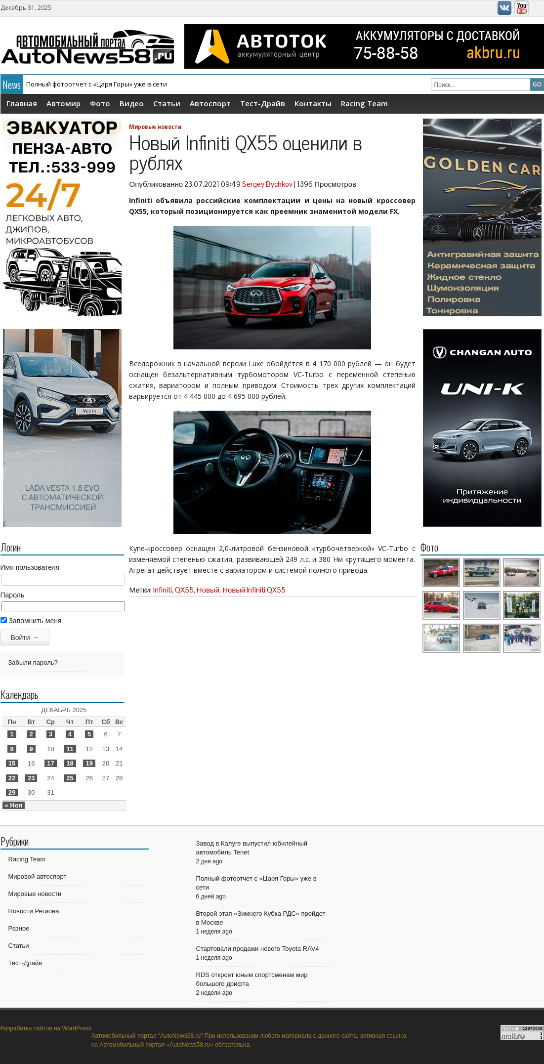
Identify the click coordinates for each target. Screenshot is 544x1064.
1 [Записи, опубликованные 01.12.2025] (11, 734)
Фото (100, 103)
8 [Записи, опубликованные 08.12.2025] (11, 749)
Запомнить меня (31, 621)
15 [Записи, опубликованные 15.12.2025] (11, 763)
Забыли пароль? (33, 662)
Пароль (12, 595)
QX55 (184, 590)
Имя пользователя (30, 567)
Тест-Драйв (262, 103)
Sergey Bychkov (267, 184)
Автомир (63, 103)
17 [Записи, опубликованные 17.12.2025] (50, 763)
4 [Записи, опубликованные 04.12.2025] (70, 734)
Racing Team (364, 103)
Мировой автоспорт (37, 876)
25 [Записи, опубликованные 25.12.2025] (69, 778)
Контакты (313, 103)
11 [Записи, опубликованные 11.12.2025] (69, 749)
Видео (132, 103)
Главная (21, 103)
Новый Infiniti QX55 (254, 590)
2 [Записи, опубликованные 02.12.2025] (31, 734)
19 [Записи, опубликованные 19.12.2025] (88, 763)
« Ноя (14, 805)
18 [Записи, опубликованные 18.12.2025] (69, 763)
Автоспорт (210, 103)
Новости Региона (33, 911)
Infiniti (162, 590)
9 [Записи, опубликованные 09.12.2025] (31, 749)
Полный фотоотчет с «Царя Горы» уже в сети (96, 84)
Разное (19, 928)
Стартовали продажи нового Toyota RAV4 (257, 948)
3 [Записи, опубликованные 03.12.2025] (50, 734)
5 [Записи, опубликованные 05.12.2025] (89, 734)
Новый (208, 590)
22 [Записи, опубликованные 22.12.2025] (11, 778)
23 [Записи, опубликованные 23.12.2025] (31, 778)
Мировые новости (155, 126)
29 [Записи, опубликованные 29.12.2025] (11, 792)
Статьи (166, 103)
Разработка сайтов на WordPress (45, 1028)
